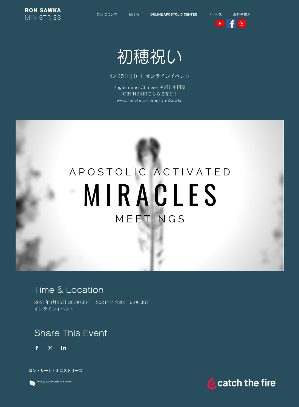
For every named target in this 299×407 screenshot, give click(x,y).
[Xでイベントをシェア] (50, 348)
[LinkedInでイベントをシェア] (63, 348)
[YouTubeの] (220, 23)
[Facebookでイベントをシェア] (36, 348)
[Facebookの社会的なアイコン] (230, 23)
